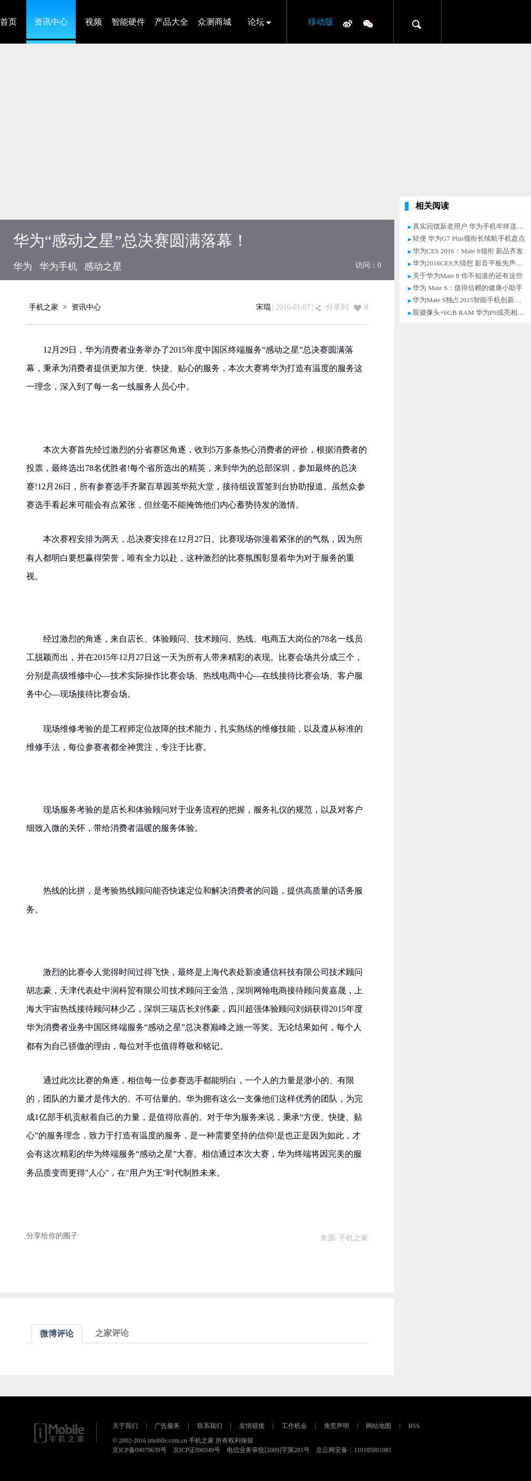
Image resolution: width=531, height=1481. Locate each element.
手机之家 (43, 307)
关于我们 (125, 1425)
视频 (93, 21)
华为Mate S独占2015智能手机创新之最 (470, 300)
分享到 (337, 307)
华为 (22, 266)
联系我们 (209, 1425)
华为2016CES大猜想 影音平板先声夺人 (471, 263)
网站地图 (378, 1425)
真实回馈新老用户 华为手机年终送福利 (471, 226)
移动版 (320, 21)
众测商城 (214, 21)
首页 (8, 21)
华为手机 (58, 266)
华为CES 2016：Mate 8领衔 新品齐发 (468, 251)
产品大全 (171, 21)
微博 (347, 23)
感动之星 (103, 266)
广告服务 (167, 1425)
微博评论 (57, 1333)
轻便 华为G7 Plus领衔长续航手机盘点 (469, 238)
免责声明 (336, 1425)
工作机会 (294, 1425)
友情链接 (251, 1425)
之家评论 (112, 1333)
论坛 (256, 21)
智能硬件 (128, 21)
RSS (414, 1425)
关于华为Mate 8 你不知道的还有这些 (468, 276)
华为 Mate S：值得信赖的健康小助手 (468, 288)
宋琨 (263, 307)
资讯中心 (51, 21)
